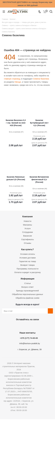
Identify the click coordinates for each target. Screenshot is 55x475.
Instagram (26, 325)
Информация (27, 278)
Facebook (20, 325)
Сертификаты (27, 239)
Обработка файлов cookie (27, 298)
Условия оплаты (27, 254)
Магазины (27, 225)
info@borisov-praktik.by (29, 343)
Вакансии (27, 236)
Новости (27, 221)
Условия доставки (27, 258)
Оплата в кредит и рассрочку (27, 272)
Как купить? (27, 249)
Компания (27, 216)
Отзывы (27, 243)
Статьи (27, 283)
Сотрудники (27, 232)
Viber (40, 325)
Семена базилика (41, 79)
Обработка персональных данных (27, 294)
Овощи (17, 82)
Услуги (27, 228)
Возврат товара (27, 265)
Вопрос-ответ (27, 287)
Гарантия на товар (27, 261)
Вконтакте (13, 325)
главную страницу (12, 79)
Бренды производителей (27, 290)
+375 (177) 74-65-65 (29, 338)
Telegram (33, 325)
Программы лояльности (27, 269)
